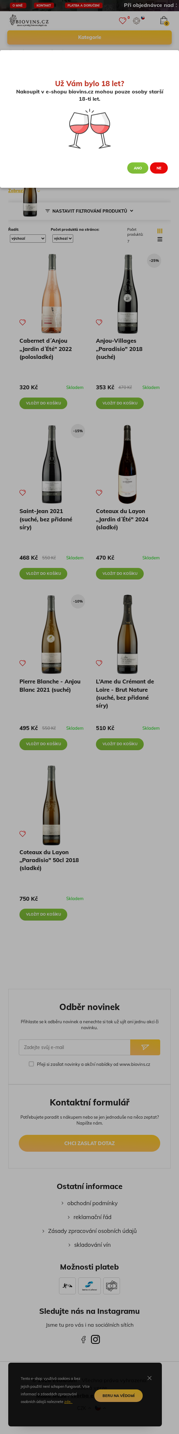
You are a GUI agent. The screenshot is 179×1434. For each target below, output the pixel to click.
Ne (159, 168)
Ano (138, 168)
